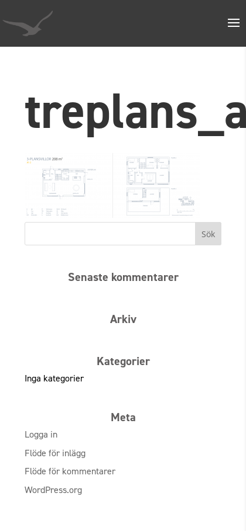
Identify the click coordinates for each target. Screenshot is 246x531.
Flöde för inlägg (55, 453)
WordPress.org (53, 490)
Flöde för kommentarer (70, 471)
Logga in (41, 434)
